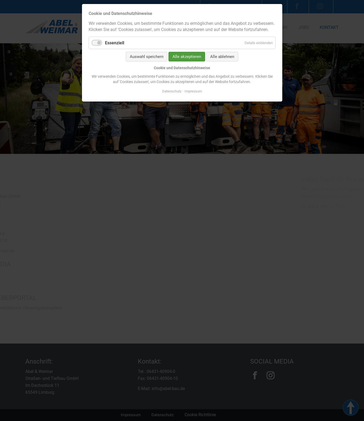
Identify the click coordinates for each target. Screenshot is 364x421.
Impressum (193, 91)
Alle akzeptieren (187, 56)
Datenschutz (171, 91)
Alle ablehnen (222, 56)
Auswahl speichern (146, 56)
